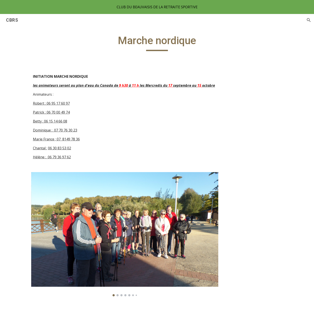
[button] (309, 20)
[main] (157, 42)
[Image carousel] (124, 234)
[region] (157, 7)
